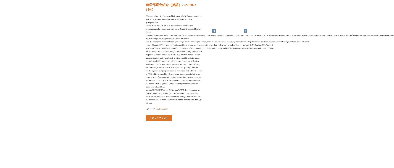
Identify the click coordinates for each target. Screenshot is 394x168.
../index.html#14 (162, 109)
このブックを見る (158, 118)
